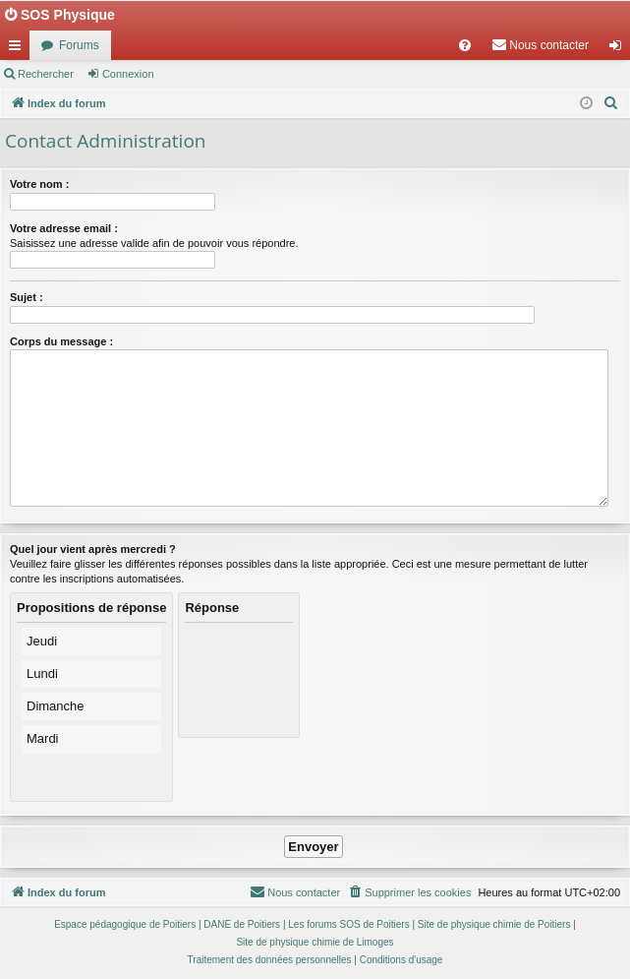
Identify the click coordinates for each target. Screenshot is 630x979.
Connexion (128, 74)
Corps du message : (61, 341)
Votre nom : (39, 184)
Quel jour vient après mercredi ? (93, 549)
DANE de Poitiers (241, 924)
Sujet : (26, 297)
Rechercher (46, 74)
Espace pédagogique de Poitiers (125, 924)
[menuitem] (465, 45)
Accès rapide (18, 49)
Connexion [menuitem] (619, 49)
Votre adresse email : (64, 228)
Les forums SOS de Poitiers (348, 924)
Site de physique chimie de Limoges (314, 942)
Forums (79, 45)
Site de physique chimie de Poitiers (494, 924)
